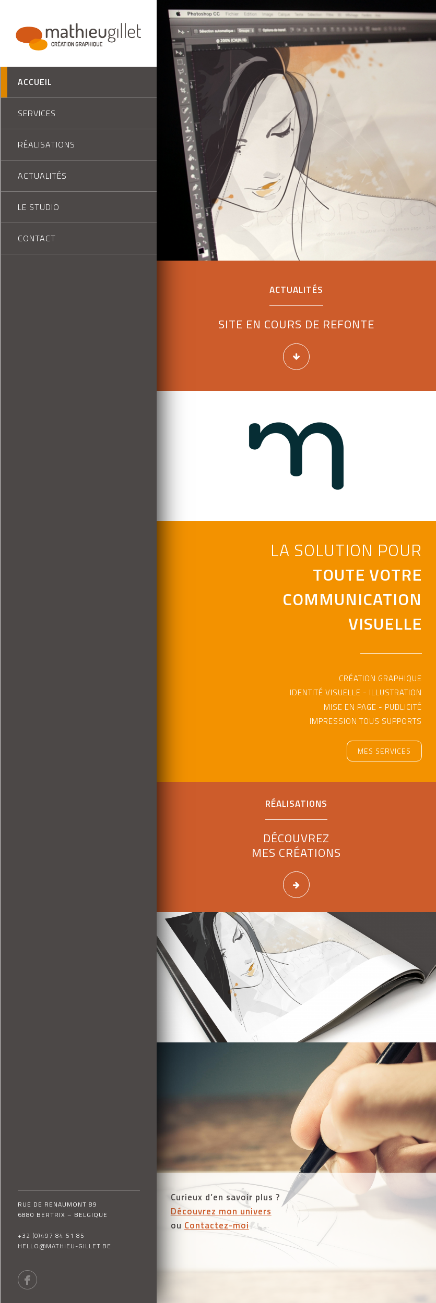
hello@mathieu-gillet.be (64, 1246)
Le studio (39, 207)
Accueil (35, 82)
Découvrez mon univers (221, 1211)
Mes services (384, 750)
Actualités (42, 175)
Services (37, 113)
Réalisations (46, 144)
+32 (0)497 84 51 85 (51, 1235)
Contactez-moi (216, 1225)
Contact (37, 238)
